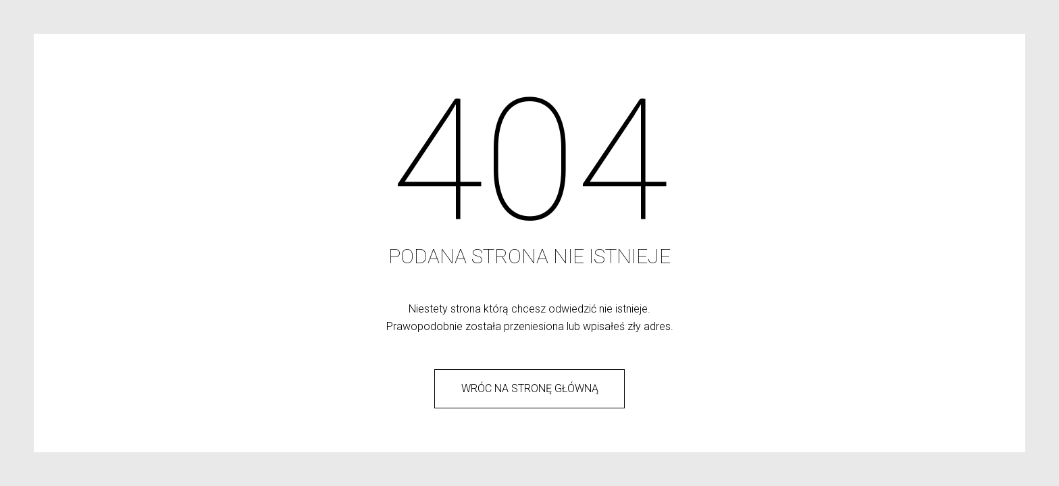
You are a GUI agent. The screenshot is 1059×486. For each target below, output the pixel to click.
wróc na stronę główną (529, 388)
